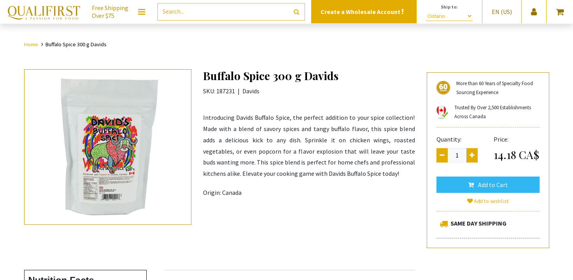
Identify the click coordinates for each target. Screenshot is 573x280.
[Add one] (472, 155)
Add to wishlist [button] (488, 201)
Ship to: (449, 7)
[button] (488, 185)
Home (31, 44)
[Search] (297, 12)
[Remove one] (442, 155)
